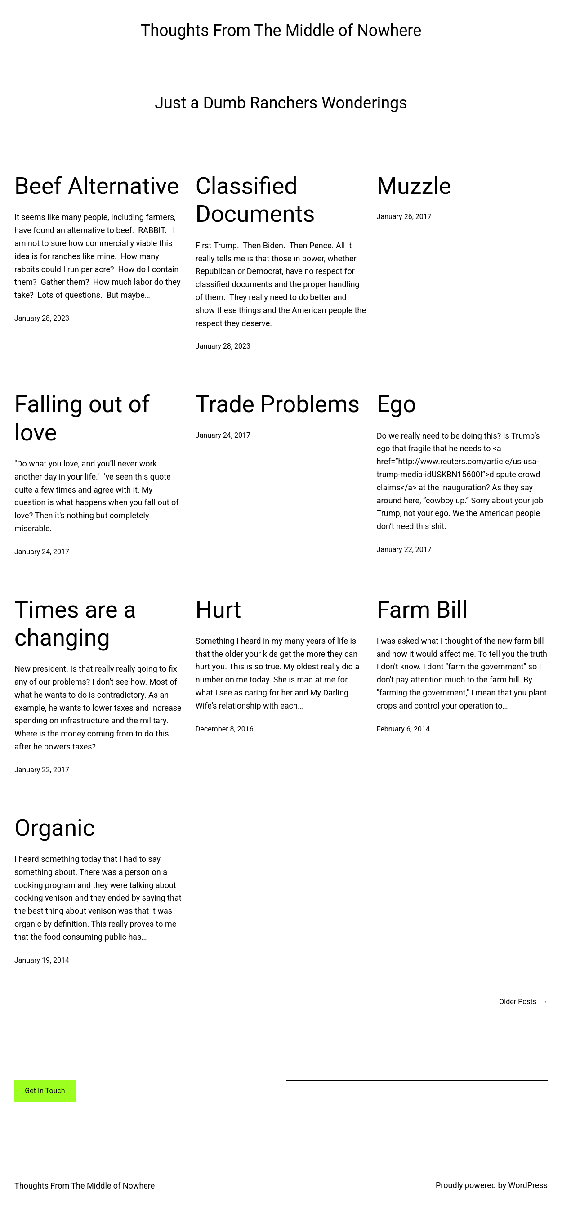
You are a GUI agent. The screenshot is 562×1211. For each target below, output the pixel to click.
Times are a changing (75, 623)
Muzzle (414, 186)
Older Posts (523, 1002)
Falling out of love (82, 418)
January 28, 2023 (41, 318)
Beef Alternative (96, 186)
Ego (396, 404)
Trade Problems (278, 404)
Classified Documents (255, 200)
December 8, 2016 (225, 729)
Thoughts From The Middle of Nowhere (281, 30)
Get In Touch (45, 1090)
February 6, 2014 (403, 729)
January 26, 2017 (404, 216)
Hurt (218, 609)
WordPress (528, 1185)
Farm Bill (422, 609)
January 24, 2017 (41, 551)
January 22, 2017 (404, 549)
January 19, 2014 (41, 960)
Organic (54, 828)
